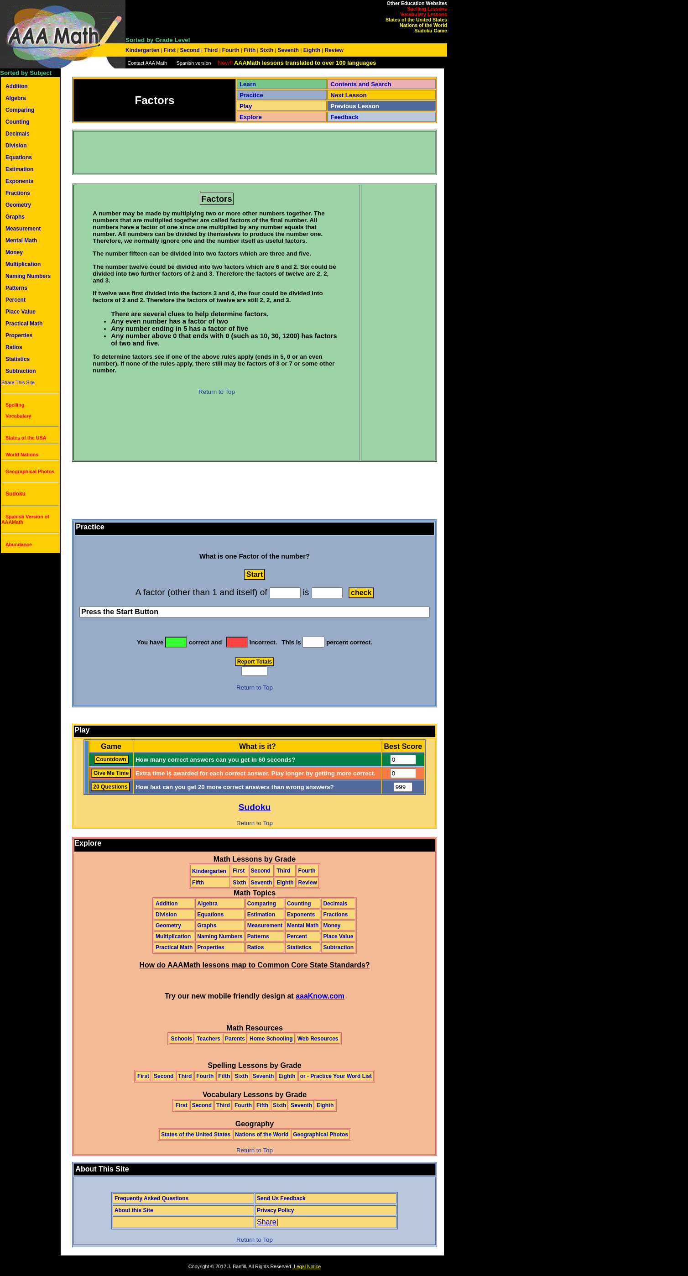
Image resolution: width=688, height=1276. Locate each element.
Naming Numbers (28, 276)
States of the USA (25, 437)
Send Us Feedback (281, 1198)
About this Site (134, 1210)
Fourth (231, 50)
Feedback (344, 117)
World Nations (21, 454)
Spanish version (194, 63)
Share (266, 1222)
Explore (251, 117)
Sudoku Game (430, 30)
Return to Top (216, 391)
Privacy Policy (275, 1210)
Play (246, 106)
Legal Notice (306, 1266)
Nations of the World (423, 25)
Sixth (266, 50)
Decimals (17, 134)
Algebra (15, 98)
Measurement (23, 228)
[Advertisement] (240, 152)
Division (16, 145)
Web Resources (318, 1038)
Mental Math (21, 240)
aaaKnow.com (320, 996)
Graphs (15, 217)
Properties (18, 335)
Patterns (16, 288)
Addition (16, 86)
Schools (181, 1038)
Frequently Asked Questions (151, 1198)
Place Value (20, 312)
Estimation (19, 169)
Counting (17, 122)
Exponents (19, 181)
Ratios (13, 347)
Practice (251, 95)
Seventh (288, 50)
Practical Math (23, 323)
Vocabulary (18, 415)
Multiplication (23, 264)
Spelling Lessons (427, 8)
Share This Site (18, 382)
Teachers (208, 1038)
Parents (235, 1038)
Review (333, 50)
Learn (248, 84)
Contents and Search (360, 84)
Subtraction (20, 371)
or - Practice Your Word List (336, 1076)
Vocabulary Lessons (423, 14)
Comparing (19, 110)
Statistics (17, 359)
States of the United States (416, 19)
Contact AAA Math (147, 63)
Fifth (249, 50)
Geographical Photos (29, 471)
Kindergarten (143, 50)
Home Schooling (271, 1038)
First (169, 50)
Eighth (312, 50)
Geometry (18, 205)
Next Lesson (348, 95)
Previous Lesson (354, 106)
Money (14, 252)
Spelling (14, 405)
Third (211, 50)
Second (189, 50)
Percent (15, 300)
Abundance (18, 544)
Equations (18, 157)
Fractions (17, 193)
